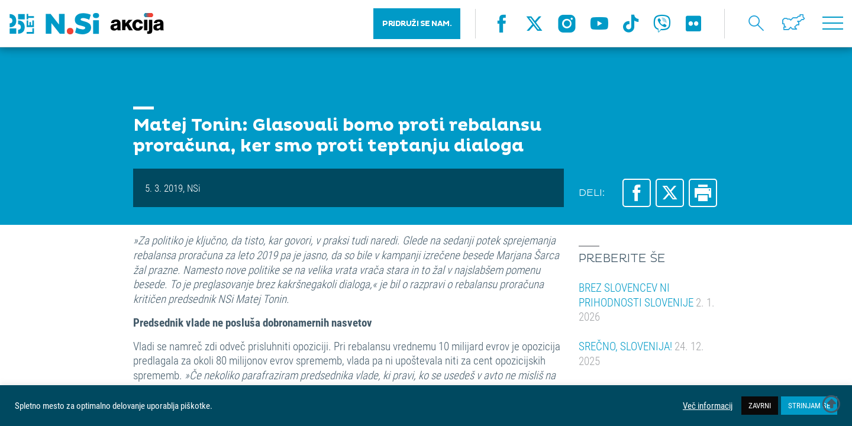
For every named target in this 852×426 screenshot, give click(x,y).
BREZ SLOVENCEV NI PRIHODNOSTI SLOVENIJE (647, 302)
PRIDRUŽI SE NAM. (416, 23)
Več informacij (707, 406)
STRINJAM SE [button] (809, 405)
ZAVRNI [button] (759, 405)
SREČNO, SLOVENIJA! (641, 353)
